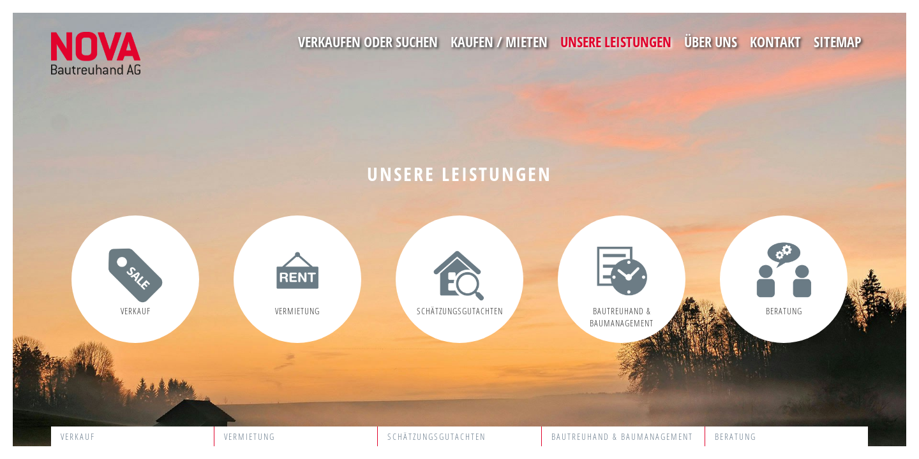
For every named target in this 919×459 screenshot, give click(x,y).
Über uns (710, 41)
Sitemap (838, 41)
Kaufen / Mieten (499, 41)
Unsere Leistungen (615, 41)
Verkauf (78, 436)
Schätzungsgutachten (436, 436)
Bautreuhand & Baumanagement (622, 436)
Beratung (735, 436)
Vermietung (249, 436)
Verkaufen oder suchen (368, 41)
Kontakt (775, 41)
